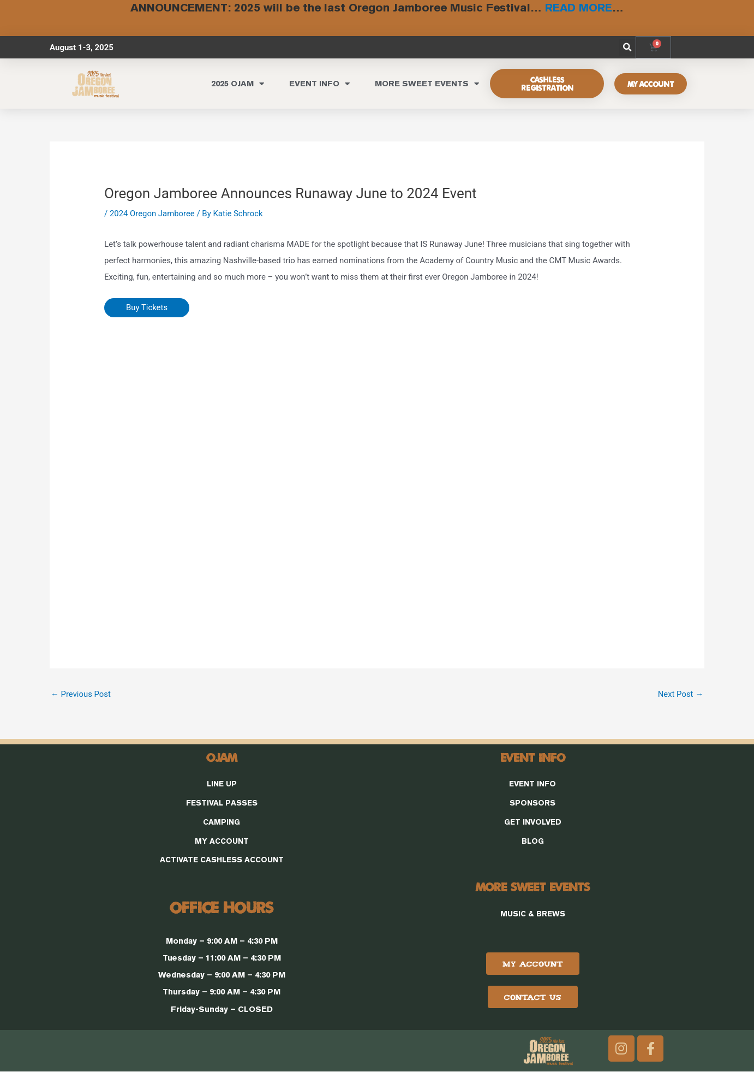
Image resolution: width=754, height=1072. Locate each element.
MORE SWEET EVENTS (427, 83)
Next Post (680, 693)
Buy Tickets (147, 307)
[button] (627, 47)
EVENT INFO (319, 83)
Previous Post (81, 693)
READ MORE (578, 7)
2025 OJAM (237, 83)
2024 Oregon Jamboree (152, 213)
